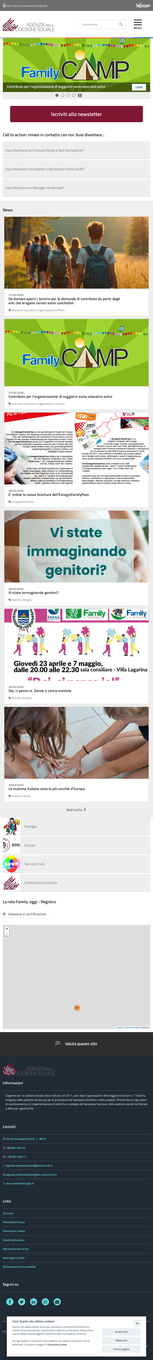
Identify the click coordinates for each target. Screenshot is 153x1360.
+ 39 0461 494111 (16, 1157)
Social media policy (13, 1240)
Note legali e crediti (14, 1258)
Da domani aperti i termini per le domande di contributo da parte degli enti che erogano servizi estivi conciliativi (64, 301)
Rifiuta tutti (121, 1340)
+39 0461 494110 (15, 1148)
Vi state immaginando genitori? (33, 592)
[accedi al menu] (138, 24)
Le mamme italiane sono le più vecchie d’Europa (47, 788)
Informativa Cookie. (57, 1344)
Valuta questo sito (76, 1043)
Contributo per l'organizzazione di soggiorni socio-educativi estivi (56, 86)
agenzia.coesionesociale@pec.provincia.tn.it (31, 1175)
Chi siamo (8, 1213)
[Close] (137, 1323)
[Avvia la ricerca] (121, 24)
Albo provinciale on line (16, 1249)
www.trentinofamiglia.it (20, 1183)
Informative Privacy (14, 1222)
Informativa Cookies (14, 1231)
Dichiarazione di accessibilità (19, 1267)
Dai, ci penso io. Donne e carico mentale (40, 690)
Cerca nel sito (90, 24)
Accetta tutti (121, 1331)
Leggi (139, 87)
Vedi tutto (76, 809)
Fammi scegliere (121, 1349)
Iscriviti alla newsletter (76, 114)
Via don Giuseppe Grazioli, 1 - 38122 (26, 1139)
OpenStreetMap (132, 1027)
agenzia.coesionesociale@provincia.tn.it (29, 1166)
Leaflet (119, 1027)
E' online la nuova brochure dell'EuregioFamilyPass (49, 494)
